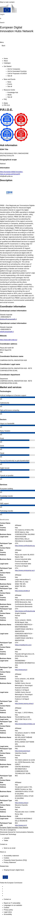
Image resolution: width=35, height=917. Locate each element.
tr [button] (0, 18)
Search (2, 22)
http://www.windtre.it (22, 591)
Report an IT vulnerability (12, 903)
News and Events (9, 79)
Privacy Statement (10, 862)
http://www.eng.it (21, 670)
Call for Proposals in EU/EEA (17, 73)
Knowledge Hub (12, 92)
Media (9, 95)
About (6, 61)
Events (9, 84)
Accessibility (8, 914)
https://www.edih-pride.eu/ (8, 340)
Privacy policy (8, 910)
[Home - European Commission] (8, 8)
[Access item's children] (13, 66)
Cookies (6, 907)
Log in (2, 14)
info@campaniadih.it (7, 331)
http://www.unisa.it (21, 803)
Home (6, 58)
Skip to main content (7, 2)
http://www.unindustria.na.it (25, 570)
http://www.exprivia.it (22, 751)
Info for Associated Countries (17, 71)
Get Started (7, 66)
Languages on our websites (13, 905)
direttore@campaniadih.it (8, 319)
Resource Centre (9, 90)
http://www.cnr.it (21, 825)
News (9, 82)
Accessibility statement (11, 855)
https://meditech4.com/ (23, 645)
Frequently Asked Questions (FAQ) (15, 860)
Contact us (7, 899)
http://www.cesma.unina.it (24, 703)
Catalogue (7, 63)
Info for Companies (13, 69)
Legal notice (8, 912)
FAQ (5, 99)
